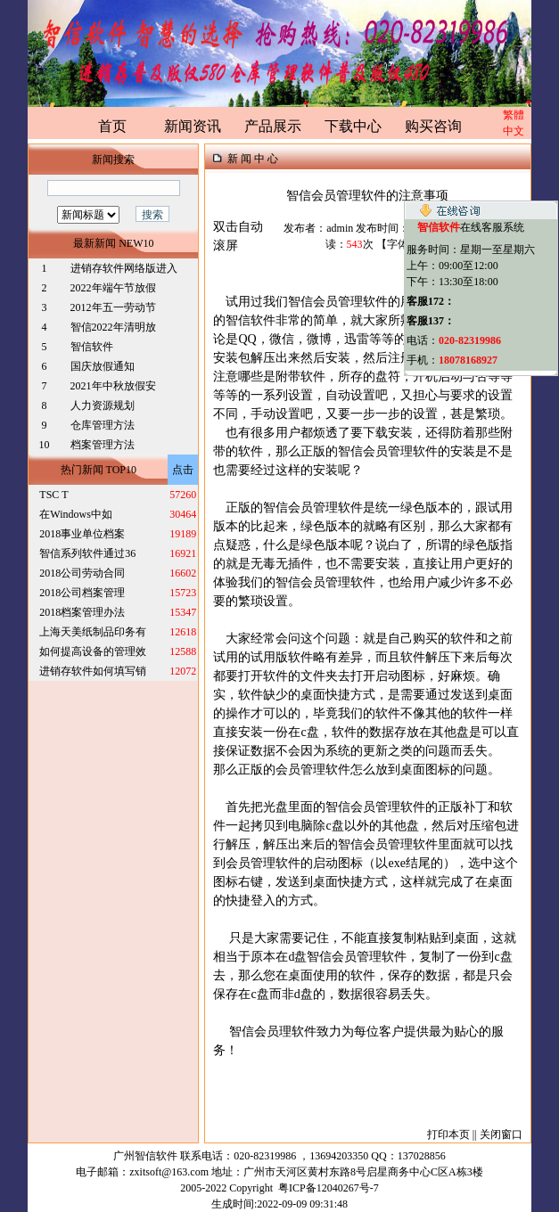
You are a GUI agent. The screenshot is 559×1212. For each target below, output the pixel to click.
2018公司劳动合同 (82, 573)
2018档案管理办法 (82, 612)
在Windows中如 (75, 514)
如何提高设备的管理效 (92, 651)
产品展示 (272, 126)
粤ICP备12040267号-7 (328, 1188)
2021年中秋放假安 (113, 386)
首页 (112, 126)
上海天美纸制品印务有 (92, 632)
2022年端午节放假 (113, 288)
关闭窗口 (501, 1134)
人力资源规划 (102, 405)
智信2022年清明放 (113, 327)
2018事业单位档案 (82, 534)
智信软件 (93, 346)
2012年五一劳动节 (113, 307)
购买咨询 (433, 126)
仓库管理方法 (102, 425)
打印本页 (448, 1134)
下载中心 (353, 126)
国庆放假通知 (102, 366)
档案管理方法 (102, 444)
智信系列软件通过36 (87, 553)
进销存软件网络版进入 (123, 268)
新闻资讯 (192, 126)
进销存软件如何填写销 (92, 671)
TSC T (53, 494)
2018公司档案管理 (82, 592)
